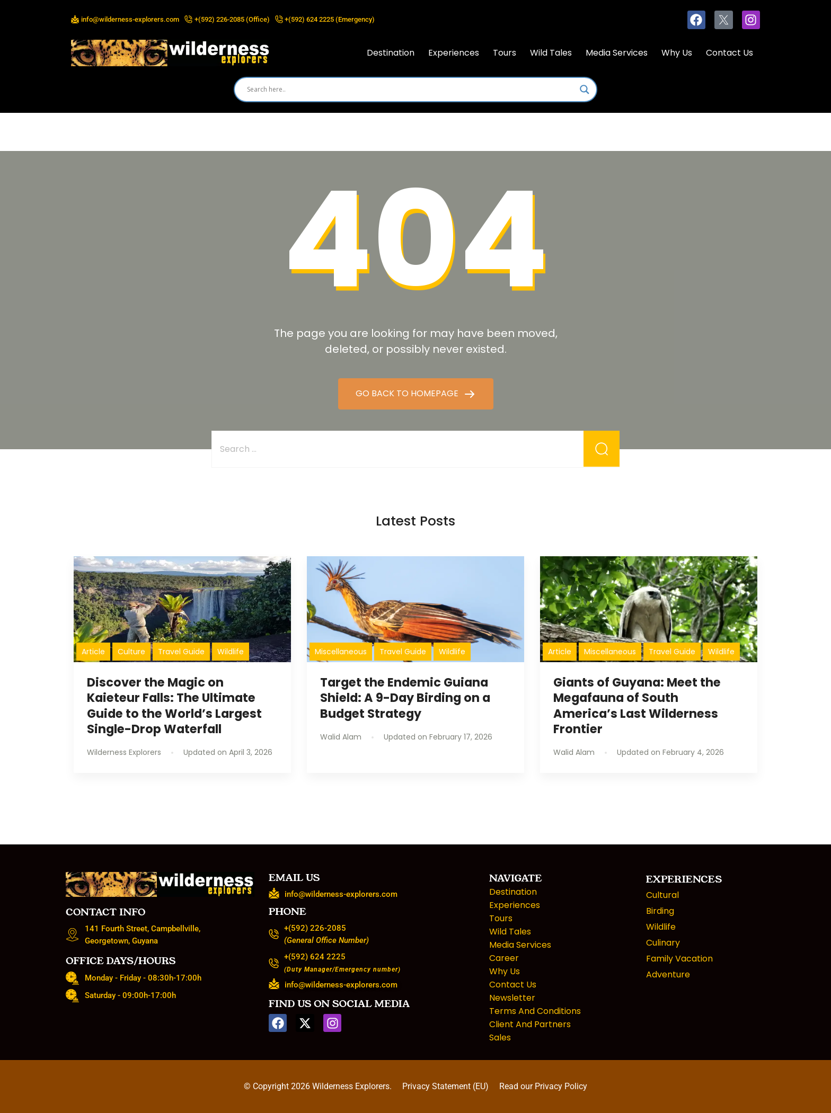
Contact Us (729, 53)
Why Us (676, 53)
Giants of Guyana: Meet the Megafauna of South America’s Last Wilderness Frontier (637, 705)
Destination (390, 53)
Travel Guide (181, 651)
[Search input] (411, 89)
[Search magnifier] (584, 89)
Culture (131, 651)
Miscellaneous (341, 651)
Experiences (453, 53)
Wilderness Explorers (351, 1086)
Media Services (617, 53)
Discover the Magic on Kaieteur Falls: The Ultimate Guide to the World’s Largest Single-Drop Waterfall (174, 705)
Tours (504, 53)
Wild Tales (551, 53)
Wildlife (230, 651)
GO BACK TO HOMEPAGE (408, 393)
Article (93, 651)
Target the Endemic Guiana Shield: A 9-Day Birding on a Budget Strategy (405, 698)
